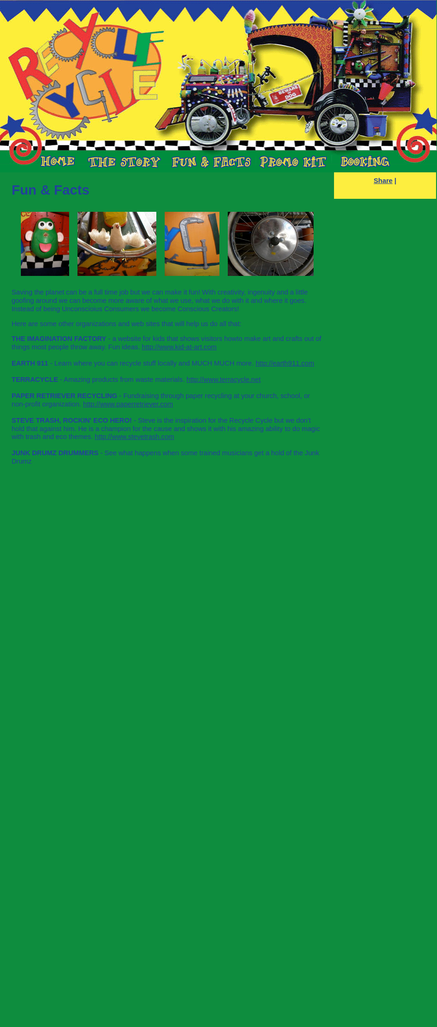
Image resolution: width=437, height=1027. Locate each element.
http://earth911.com (285, 363)
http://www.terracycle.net (223, 379)
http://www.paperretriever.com (128, 404)
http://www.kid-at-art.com (179, 347)
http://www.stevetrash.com (134, 436)
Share (383, 180)
